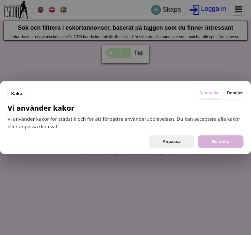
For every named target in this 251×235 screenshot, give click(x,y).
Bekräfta (220, 141)
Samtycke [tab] (209, 92)
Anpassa (171, 141)
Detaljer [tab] (235, 92)
